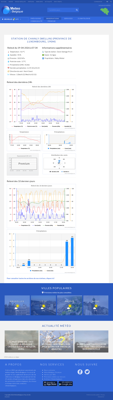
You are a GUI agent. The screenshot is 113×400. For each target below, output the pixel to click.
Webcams (39, 1)
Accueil (4, 1)
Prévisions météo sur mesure (54, 377)
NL (111, 1)
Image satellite (20, 1)
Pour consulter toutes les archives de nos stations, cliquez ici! (31, 278)
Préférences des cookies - (93, 395)
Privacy (102, 395)
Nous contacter (49, 370)
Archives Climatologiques (53, 379)
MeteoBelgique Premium (53, 372)
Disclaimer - (101, 397)
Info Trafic (58, 1)
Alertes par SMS (50, 374)
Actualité (48, 1)
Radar (11, 1)
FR (107, 1)
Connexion (98, 1)
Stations (31, 1)
